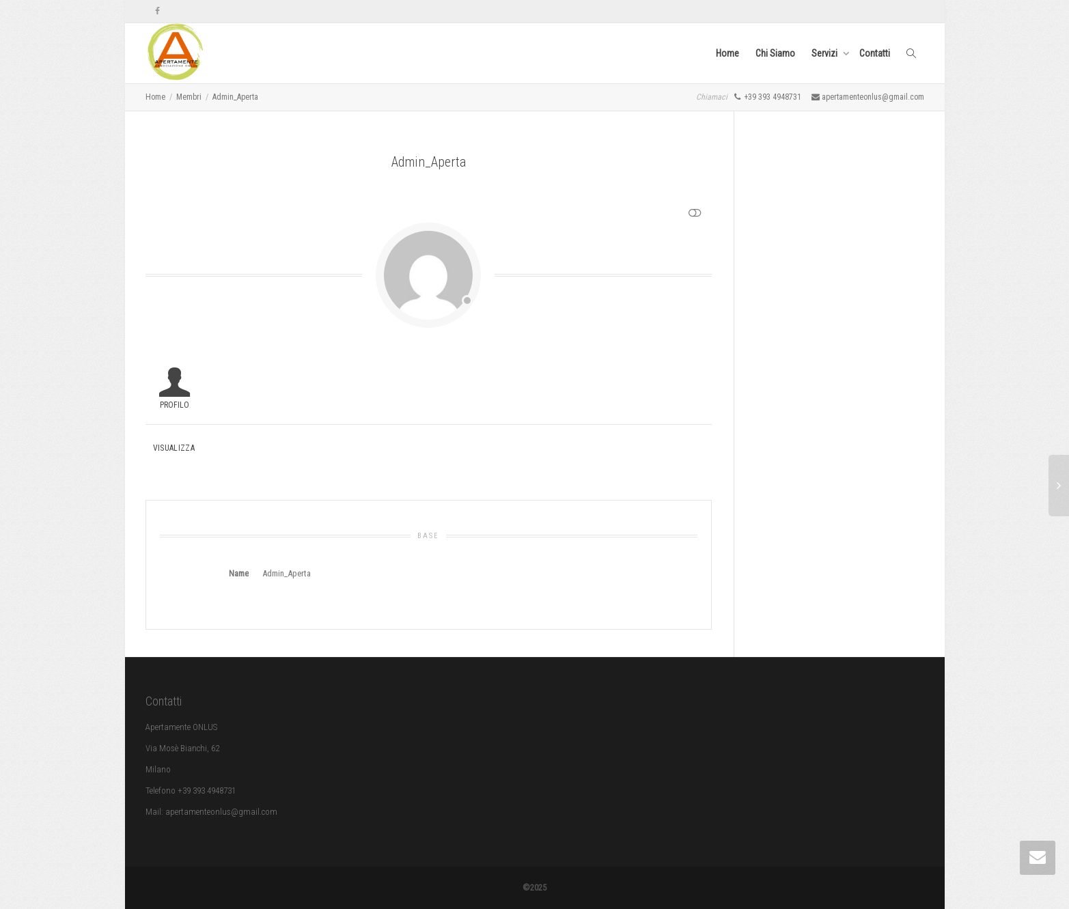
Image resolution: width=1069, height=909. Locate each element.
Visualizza (174, 448)
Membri (189, 97)
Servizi (825, 53)
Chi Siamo (775, 53)
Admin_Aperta (235, 97)
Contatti (874, 53)
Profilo (174, 405)
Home (727, 53)
